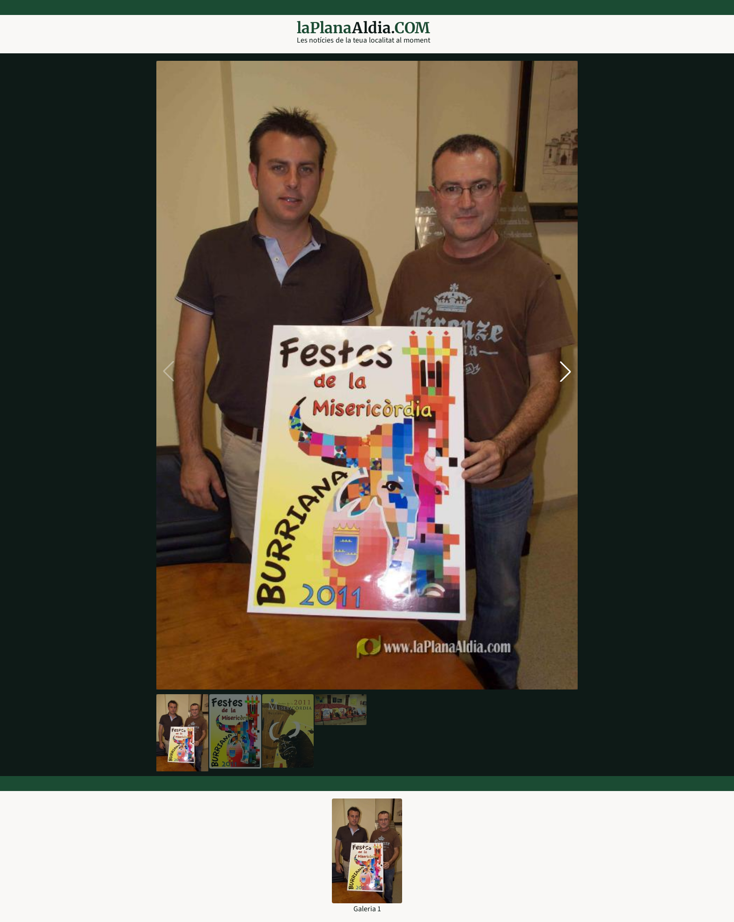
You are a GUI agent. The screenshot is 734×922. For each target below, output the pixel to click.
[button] (565, 371)
